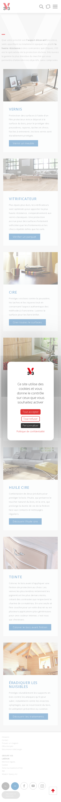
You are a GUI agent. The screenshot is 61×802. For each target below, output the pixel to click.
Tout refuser (30, 419)
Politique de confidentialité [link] (31, 431)
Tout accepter (30, 412)
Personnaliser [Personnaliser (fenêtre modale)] (30, 425)
